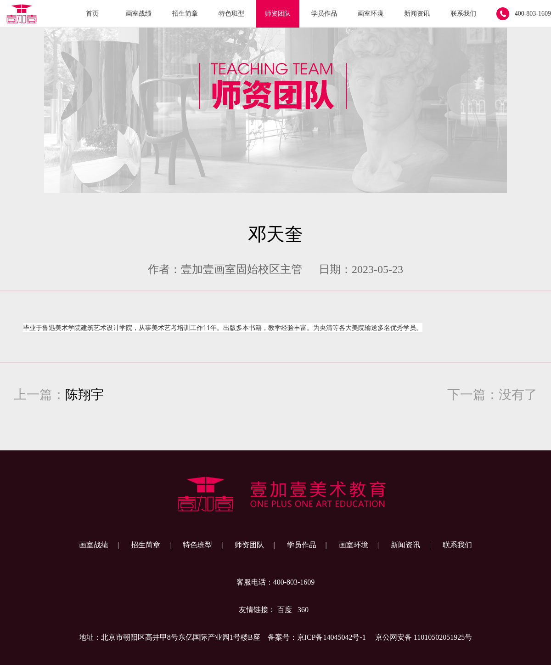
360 (303, 610)
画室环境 (370, 13)
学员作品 (324, 13)
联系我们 (463, 13)
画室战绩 (139, 13)
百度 (284, 610)
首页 (92, 13)
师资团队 (278, 13)
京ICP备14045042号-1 (331, 637)
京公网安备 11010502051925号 (423, 637)
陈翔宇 (84, 394)
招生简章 (185, 13)
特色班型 (231, 13)
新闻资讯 (417, 13)
